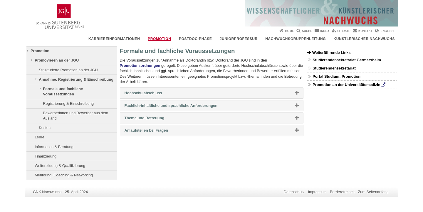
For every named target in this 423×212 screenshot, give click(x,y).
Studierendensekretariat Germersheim (347, 60)
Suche (307, 31)
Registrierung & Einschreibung (68, 103)
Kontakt (365, 31)
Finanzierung (45, 156)
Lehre (39, 137)
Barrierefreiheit (342, 192)
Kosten (45, 127)
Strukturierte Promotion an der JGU (68, 70)
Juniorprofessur (239, 39)
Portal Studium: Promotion (336, 76)
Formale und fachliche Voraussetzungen (63, 91)
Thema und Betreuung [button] (154, 119)
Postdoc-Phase (195, 39)
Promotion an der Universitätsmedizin (346, 84)
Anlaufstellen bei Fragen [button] (156, 131)
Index (324, 31)
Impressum (317, 192)
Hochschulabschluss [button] (153, 94)
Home (289, 31)
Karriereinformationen (114, 39)
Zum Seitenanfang (373, 192)
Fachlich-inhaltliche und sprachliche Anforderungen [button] (180, 107)
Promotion (159, 39)
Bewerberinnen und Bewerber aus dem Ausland (75, 115)
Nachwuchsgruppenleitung (295, 39)
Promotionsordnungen (140, 65)
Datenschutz (294, 192)
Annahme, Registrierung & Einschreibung (76, 79)
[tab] (211, 93)
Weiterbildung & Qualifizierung (60, 165)
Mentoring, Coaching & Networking (64, 175)
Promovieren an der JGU (57, 60)
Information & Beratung (54, 147)
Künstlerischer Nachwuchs (364, 39)
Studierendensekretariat (334, 68)
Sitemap (343, 31)
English (387, 31)
